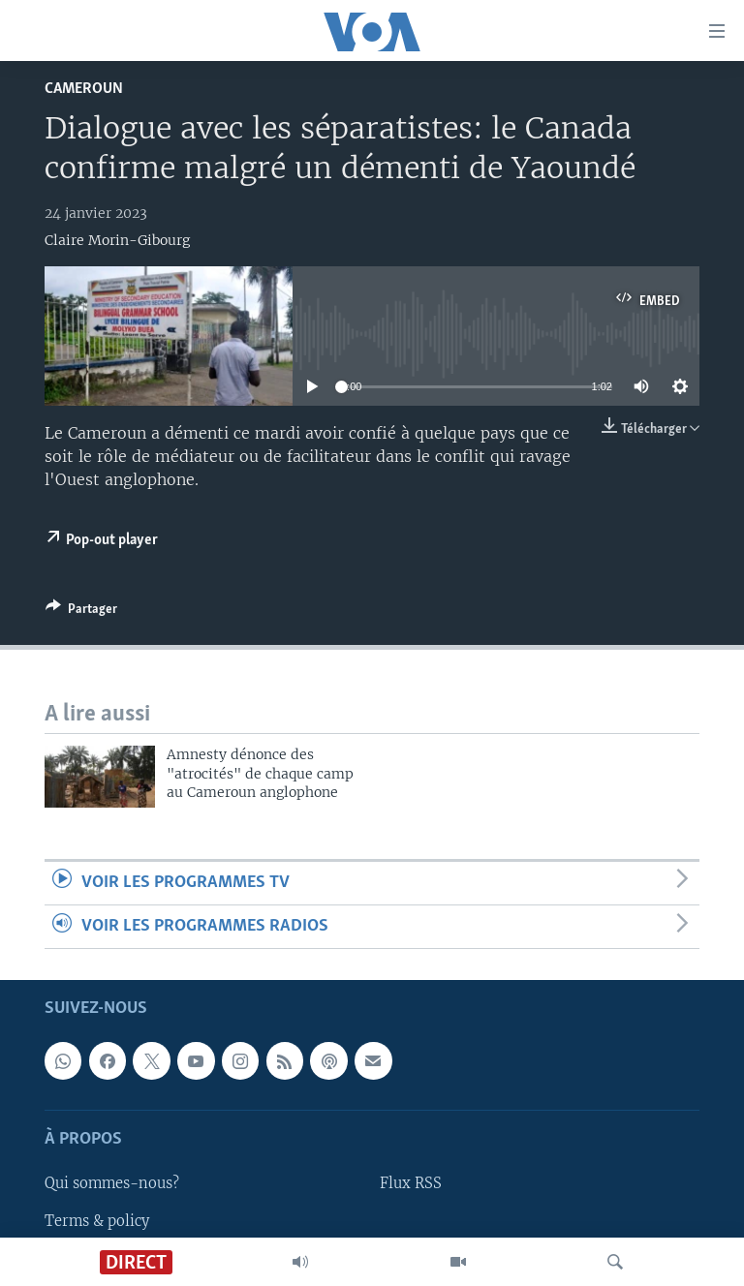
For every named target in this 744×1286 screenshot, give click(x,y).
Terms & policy (97, 1221)
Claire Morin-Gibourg (117, 240)
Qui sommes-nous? (112, 1184)
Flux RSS (411, 1184)
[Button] (81, 612)
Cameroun (84, 88)
